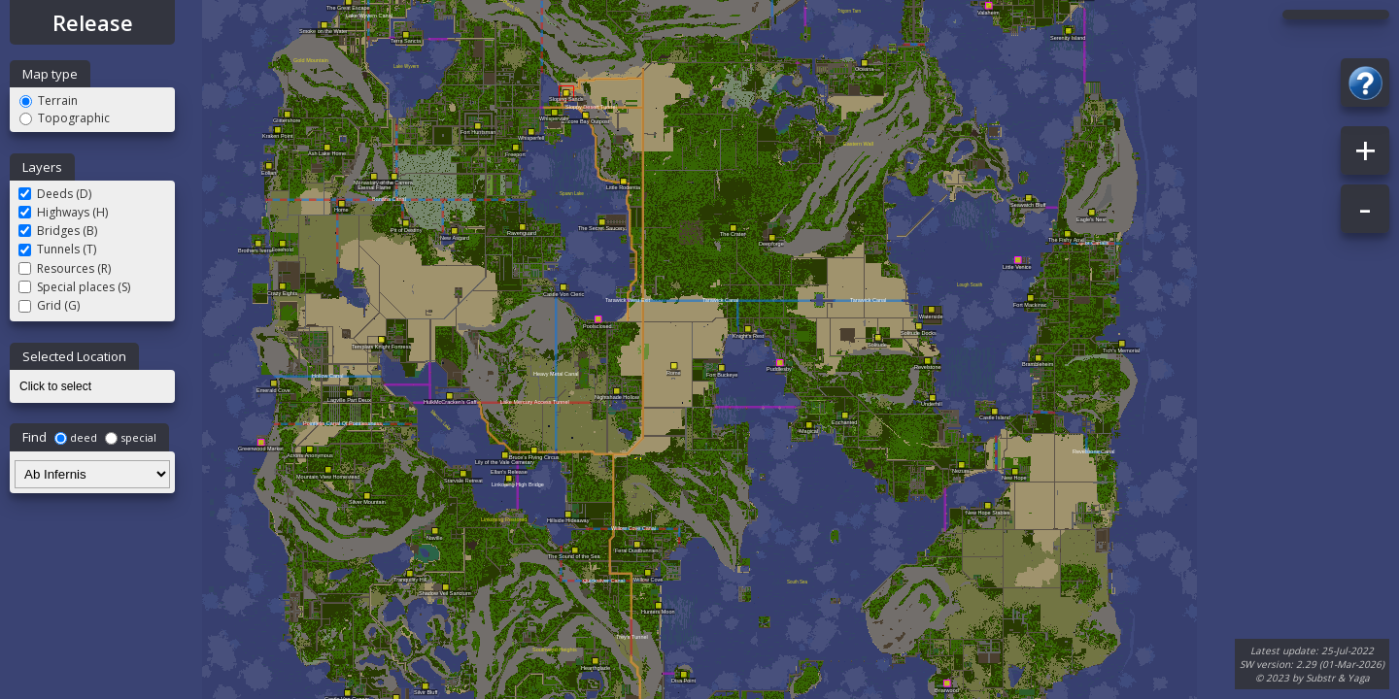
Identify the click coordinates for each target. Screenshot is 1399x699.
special (130, 437)
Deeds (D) (54, 193)
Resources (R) (64, 268)
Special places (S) (74, 287)
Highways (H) (63, 212)
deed (75, 437)
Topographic (64, 118)
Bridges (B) (57, 230)
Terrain (48, 100)
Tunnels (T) (57, 249)
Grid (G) (49, 305)
